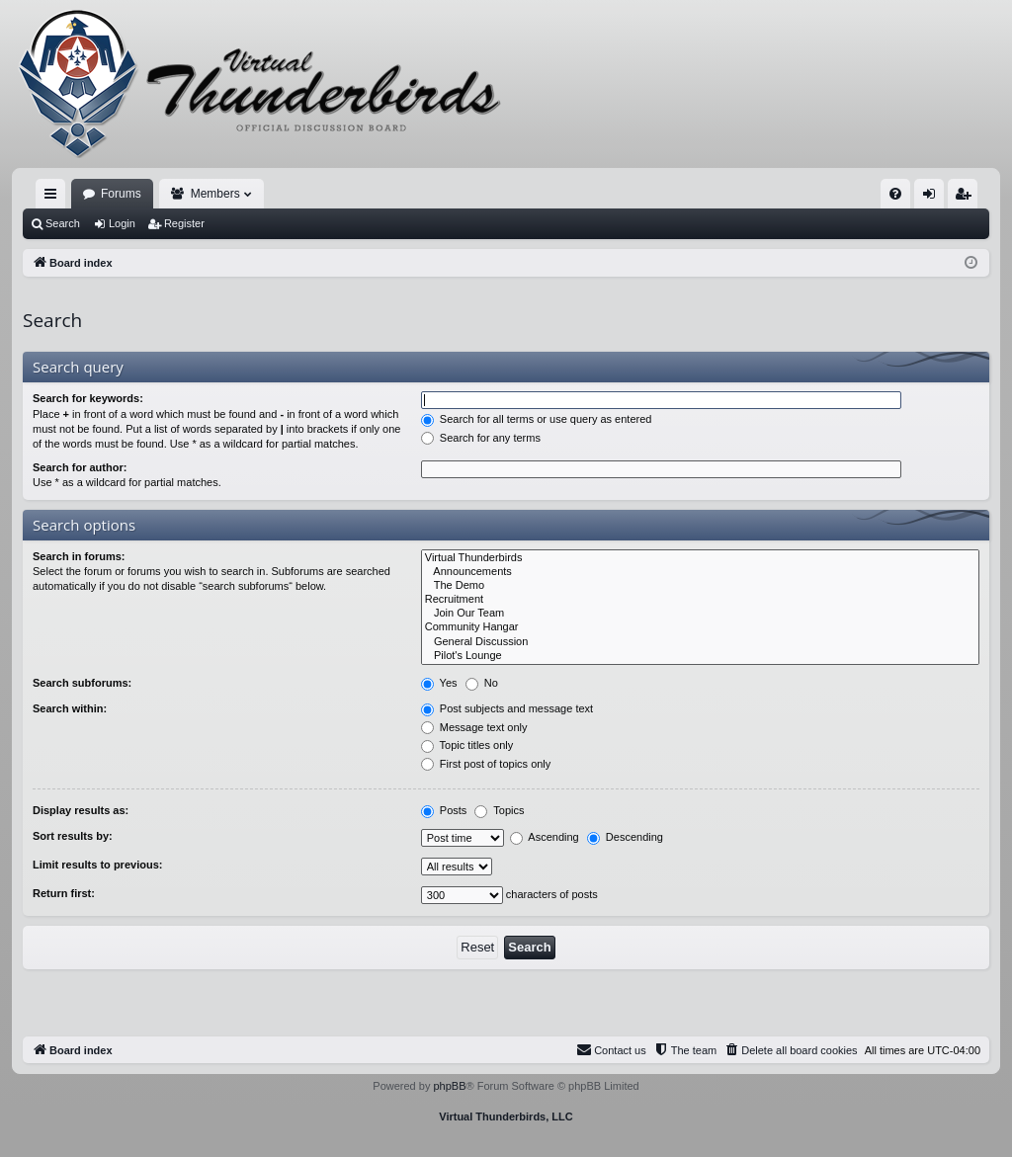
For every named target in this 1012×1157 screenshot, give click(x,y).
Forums (121, 194)
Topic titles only (467, 745)
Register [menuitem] (967, 197)
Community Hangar (700, 627)
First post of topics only (486, 764)
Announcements (700, 572)
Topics (499, 810)
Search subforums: (82, 683)
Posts (444, 810)
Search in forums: (79, 556)
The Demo (700, 586)
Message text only (474, 727)
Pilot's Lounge (700, 656)
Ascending (544, 837)
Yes (439, 683)
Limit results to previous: (97, 864)
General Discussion (700, 642)
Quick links (54, 197)
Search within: (70, 708)
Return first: (64, 893)
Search (62, 223)
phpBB (449, 1086)
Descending (625, 837)
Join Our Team (700, 613)
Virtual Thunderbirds (700, 558)
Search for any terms (481, 438)
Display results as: (80, 810)
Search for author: (79, 467)
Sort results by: (73, 836)
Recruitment (700, 600)
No (481, 683)
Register (184, 223)
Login (122, 223)
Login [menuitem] (933, 197)
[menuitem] (895, 193)
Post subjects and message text (507, 708)
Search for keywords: (88, 398)
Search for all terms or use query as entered (536, 419)
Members (215, 194)
